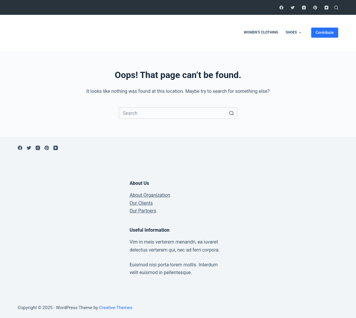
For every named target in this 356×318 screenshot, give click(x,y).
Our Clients (141, 203)
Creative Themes (115, 307)
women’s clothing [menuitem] (261, 32)
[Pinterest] (315, 7)
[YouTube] (326, 7)
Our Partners (143, 211)
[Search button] (231, 113)
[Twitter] (293, 7)
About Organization (150, 195)
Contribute (325, 32)
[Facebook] (281, 7)
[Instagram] (304, 7)
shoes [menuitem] (294, 32)
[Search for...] (178, 113)
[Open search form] (336, 7)
